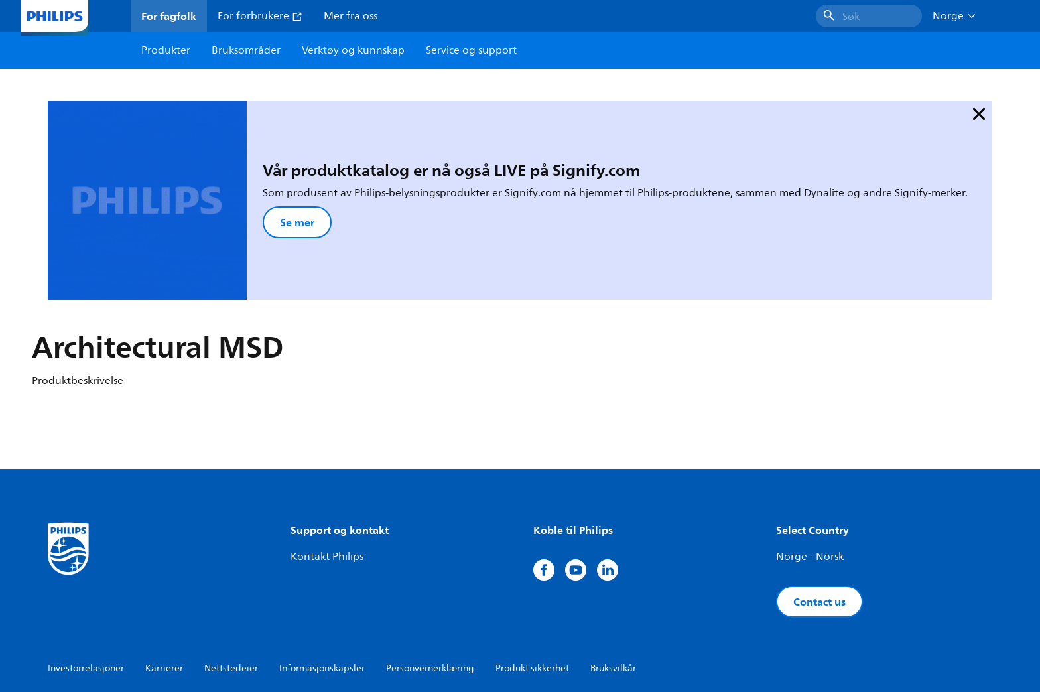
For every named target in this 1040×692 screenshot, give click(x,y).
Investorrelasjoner (86, 586)
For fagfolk (168, 16)
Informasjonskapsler (322, 586)
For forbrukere (260, 16)
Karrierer (164, 586)
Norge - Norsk (810, 474)
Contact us (819, 519)
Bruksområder (246, 50)
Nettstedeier (231, 586)
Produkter (165, 50)
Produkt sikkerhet (532, 586)
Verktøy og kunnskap (353, 50)
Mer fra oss (350, 16)
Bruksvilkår (613, 586)
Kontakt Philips (327, 474)
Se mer (215, 181)
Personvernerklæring (430, 586)
